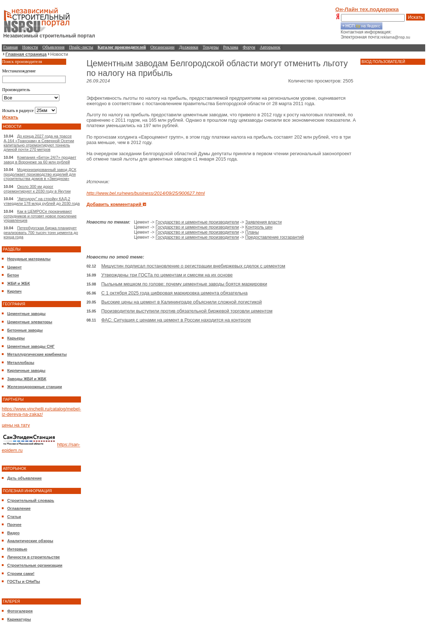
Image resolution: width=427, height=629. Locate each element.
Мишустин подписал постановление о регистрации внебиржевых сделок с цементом (193, 266)
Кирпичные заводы (26, 370)
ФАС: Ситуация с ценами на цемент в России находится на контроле (176, 320)
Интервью (17, 549)
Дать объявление (24, 478)
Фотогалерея (20, 611)
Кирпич (14, 291)
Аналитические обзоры (30, 541)
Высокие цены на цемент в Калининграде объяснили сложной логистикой (181, 302)
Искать (415, 17)
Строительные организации (34, 565)
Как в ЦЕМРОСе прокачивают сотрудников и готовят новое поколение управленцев (40, 216)
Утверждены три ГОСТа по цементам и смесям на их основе (167, 275)
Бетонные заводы (25, 330)
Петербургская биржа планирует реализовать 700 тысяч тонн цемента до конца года (41, 232)
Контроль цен (259, 227)
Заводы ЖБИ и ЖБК (26, 379)
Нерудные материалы (28, 259)
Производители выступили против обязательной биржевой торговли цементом (187, 311)
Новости (30, 47)
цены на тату (16, 425)
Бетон (13, 275)
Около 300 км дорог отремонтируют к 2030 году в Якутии (37, 188)
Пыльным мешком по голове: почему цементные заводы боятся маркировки (184, 284)
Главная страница (26, 54)
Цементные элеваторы (29, 322)
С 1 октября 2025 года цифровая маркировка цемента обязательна (174, 293)
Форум (249, 47)
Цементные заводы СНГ (31, 346)
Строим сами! (21, 573)
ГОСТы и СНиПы (23, 581)
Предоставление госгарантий (274, 237)
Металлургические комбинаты (37, 354)
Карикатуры (19, 619)
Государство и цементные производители (197, 222)
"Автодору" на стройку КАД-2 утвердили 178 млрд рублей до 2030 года (42, 201)
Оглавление (19, 508)
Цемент (14, 267)
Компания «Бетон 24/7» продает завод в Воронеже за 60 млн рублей (40, 159)
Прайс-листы (81, 47)
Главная (10, 47)
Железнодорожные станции (34, 387)
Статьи (14, 517)
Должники (188, 47)
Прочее (14, 524)
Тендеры (211, 47)
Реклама (230, 47)
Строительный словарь (30, 500)
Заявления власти (263, 222)
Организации (162, 47)
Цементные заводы (26, 313)
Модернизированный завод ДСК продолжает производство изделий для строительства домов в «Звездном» (40, 174)
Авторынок (270, 47)
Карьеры (16, 338)
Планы (252, 232)
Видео (13, 533)
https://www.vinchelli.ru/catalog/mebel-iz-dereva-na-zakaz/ (41, 411)
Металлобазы (20, 362)
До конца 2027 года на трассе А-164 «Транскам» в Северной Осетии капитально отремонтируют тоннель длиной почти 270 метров (39, 143)
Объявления (53, 47)
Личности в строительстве (33, 557)
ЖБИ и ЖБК (18, 283)
